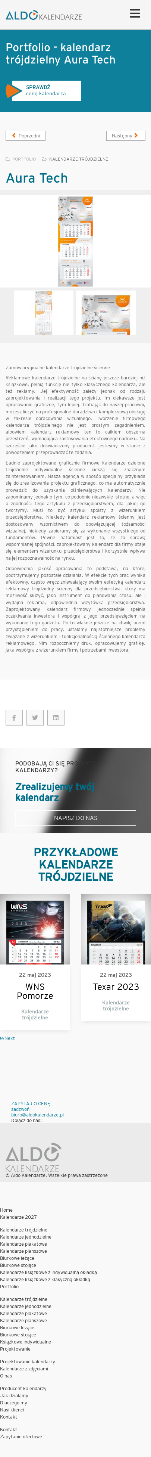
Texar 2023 (116, 986)
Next (9, 1038)
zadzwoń (20, 1109)
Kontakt (8, 1417)
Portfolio (9, 1286)
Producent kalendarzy (23, 1388)
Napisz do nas (75, 817)
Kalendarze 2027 (18, 1217)
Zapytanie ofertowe (21, 1436)
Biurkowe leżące (17, 1258)
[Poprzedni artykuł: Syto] (25, 136)
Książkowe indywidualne (25, 1342)
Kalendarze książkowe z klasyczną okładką (45, 1279)
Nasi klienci (12, 1410)
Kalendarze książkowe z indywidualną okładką (48, 1272)
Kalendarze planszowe (23, 1251)
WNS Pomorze (35, 991)
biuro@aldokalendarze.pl (37, 1115)
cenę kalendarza (36, 91)
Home (6, 1210)
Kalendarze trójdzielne (78, 159)
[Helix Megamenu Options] (133, 13)
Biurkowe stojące (18, 1265)
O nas (6, 1376)
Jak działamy (14, 1395)
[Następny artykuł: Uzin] (125, 136)
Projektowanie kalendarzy (27, 1361)
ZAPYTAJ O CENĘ (30, 1103)
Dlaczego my (13, 1402)
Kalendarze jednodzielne (25, 1237)
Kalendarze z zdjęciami (24, 1368)
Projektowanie (15, 1349)
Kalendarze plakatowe (23, 1244)
